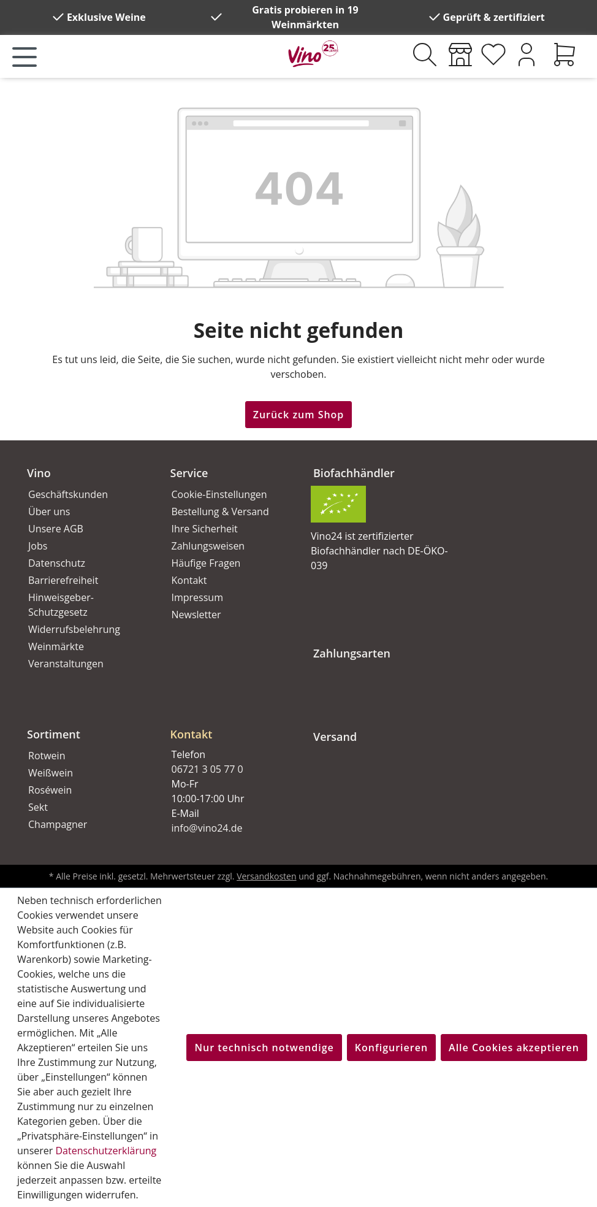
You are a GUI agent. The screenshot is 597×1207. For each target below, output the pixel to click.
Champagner (57, 824)
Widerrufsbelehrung (74, 629)
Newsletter (196, 614)
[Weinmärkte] (460, 54)
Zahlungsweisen (208, 546)
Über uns (49, 511)
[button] (227, 724)
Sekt (38, 807)
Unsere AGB (55, 528)
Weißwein (50, 773)
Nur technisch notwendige (263, 1047)
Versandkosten (266, 876)
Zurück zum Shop (298, 414)
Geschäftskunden (68, 494)
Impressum (197, 597)
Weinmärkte (56, 646)
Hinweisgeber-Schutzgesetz (61, 605)
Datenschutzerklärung (105, 1150)
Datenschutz (56, 563)
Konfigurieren (391, 1047)
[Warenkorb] (564, 54)
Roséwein (50, 790)
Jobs (37, 546)
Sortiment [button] (53, 734)
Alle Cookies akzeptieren (514, 1047)
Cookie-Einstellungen (219, 494)
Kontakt (189, 580)
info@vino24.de (207, 828)
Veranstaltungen (66, 663)
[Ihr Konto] (526, 54)
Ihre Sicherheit (205, 528)
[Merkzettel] (493, 54)
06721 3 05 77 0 (207, 769)
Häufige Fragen (206, 563)
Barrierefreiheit (63, 580)
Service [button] (189, 473)
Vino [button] (39, 473)
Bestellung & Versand (220, 511)
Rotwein (46, 755)
